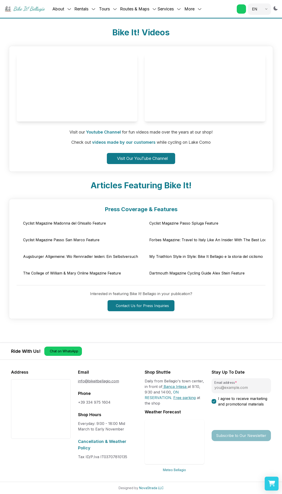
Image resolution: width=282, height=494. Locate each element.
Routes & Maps (138, 8)
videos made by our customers (124, 142)
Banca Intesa (175, 386)
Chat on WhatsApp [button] (64, 351)
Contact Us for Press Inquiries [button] (142, 305)
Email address (224, 383)
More (193, 8)
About (62, 8)
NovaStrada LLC (151, 488)
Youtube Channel (103, 132)
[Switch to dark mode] (275, 8)
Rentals (85, 8)
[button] (241, 9)
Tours (108, 8)
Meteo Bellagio (174, 470)
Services (169, 8)
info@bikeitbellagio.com (98, 381)
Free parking (184, 397)
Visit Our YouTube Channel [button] (142, 158)
